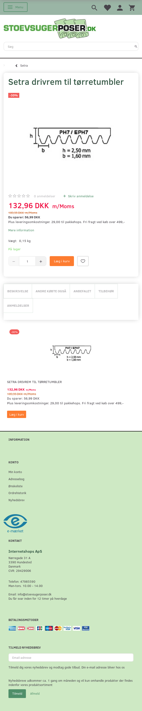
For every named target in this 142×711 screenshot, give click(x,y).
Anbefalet (82, 291)
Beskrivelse (17, 291)
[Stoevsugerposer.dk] (50, 28)
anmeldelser (44, 196)
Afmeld (35, 693)
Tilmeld (17, 693)
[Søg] (136, 46)
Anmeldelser (18, 305)
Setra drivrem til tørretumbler (34, 381)
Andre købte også (51, 291)
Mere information (21, 230)
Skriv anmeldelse (80, 196)
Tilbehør (106, 291)
